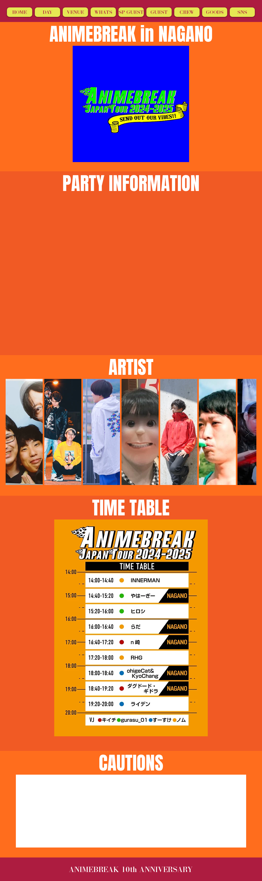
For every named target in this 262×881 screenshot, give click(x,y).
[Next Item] (247, 432)
